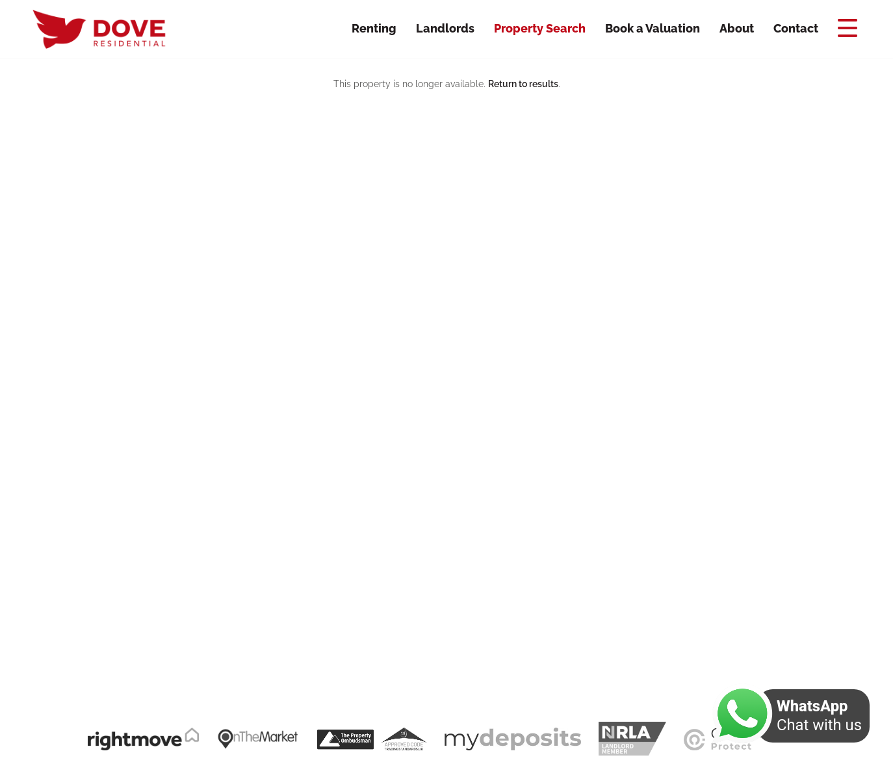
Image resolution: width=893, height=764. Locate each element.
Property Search (540, 28)
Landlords (445, 28)
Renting (374, 28)
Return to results (523, 84)
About (736, 28)
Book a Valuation (652, 28)
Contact (795, 28)
